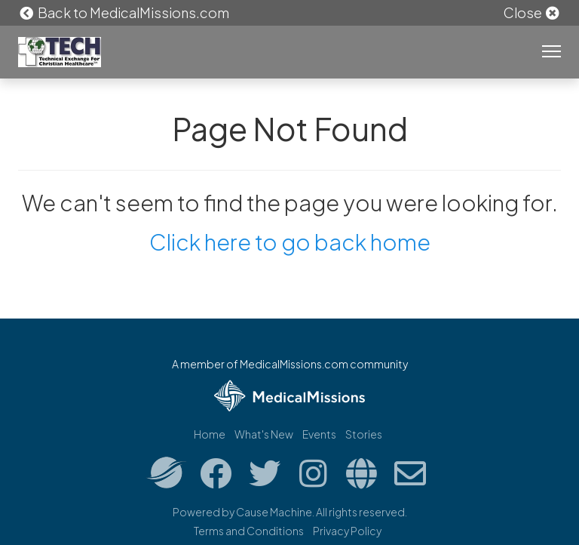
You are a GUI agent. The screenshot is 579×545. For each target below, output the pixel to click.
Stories (363, 434)
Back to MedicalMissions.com (123, 12)
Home (209, 434)
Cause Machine (274, 512)
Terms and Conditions (249, 530)
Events (319, 434)
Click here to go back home (289, 241)
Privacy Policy (347, 530)
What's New (263, 434)
